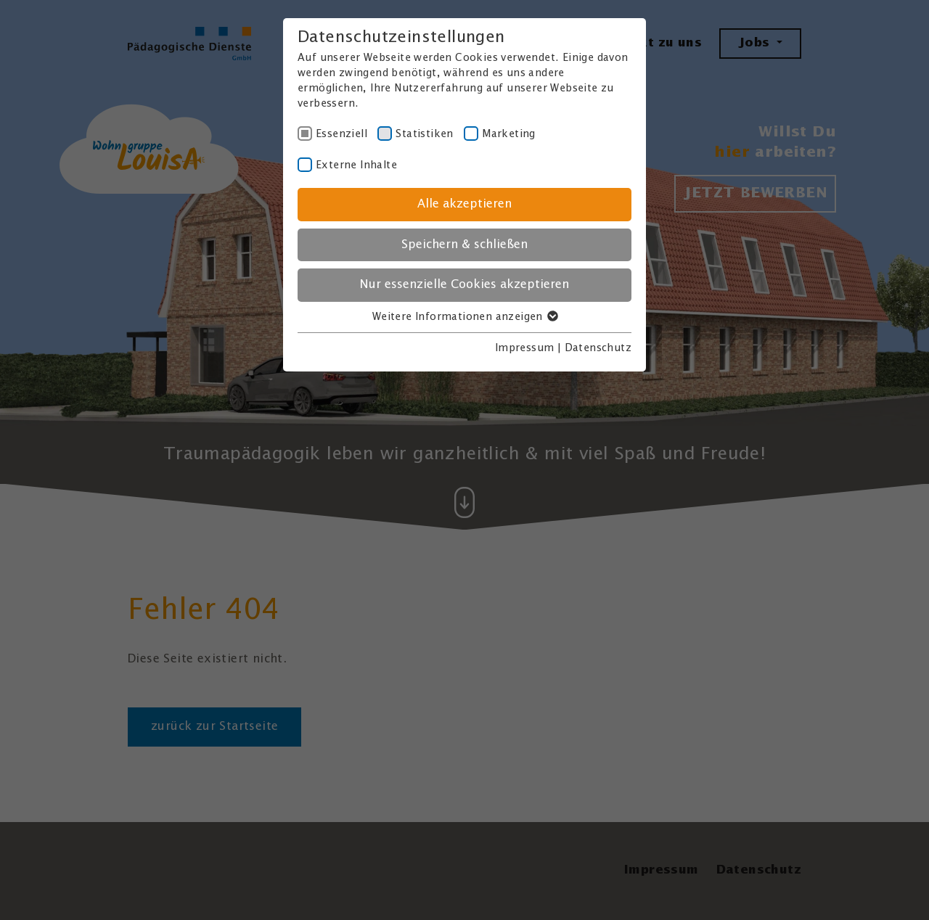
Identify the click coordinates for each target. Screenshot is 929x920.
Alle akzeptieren (464, 204)
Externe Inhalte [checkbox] (356, 165)
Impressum (524, 348)
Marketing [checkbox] (509, 134)
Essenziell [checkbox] (341, 134)
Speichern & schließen (464, 245)
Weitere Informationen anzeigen (464, 317)
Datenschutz (598, 348)
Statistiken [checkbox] (424, 134)
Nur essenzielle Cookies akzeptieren (464, 285)
